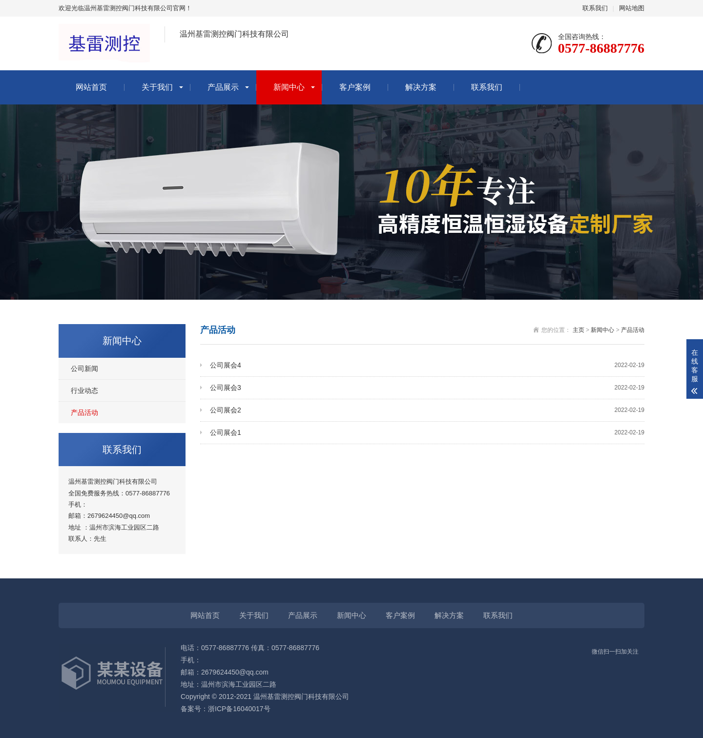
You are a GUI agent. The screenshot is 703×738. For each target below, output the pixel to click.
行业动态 (84, 390)
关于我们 (157, 87)
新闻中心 (289, 87)
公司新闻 (84, 368)
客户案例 (355, 87)
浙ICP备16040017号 (239, 709)
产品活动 (84, 412)
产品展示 (223, 87)
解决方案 (420, 87)
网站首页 (91, 87)
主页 (578, 330)
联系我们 (595, 8)
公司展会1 (427, 433)
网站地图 (631, 8)
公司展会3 (427, 388)
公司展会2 (427, 410)
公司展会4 (427, 365)
